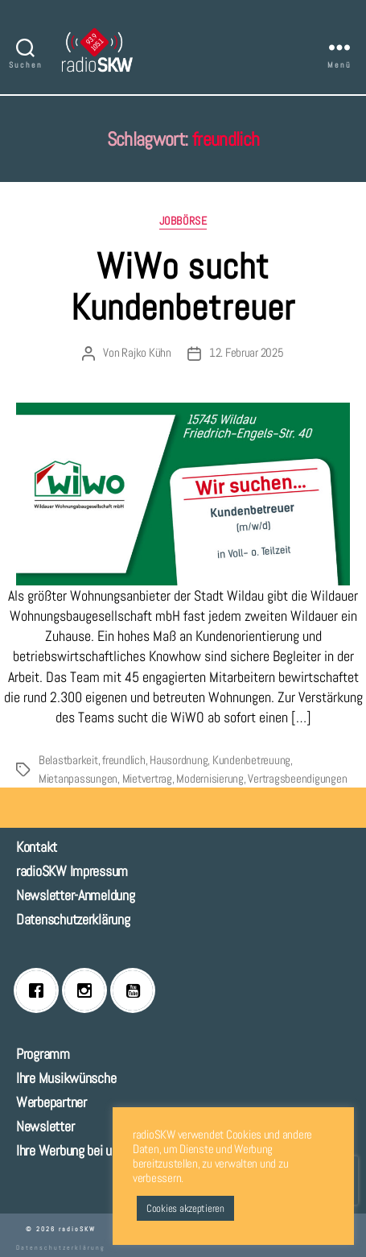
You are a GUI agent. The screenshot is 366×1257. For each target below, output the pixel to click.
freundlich (123, 759)
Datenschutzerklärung (73, 919)
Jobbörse (183, 221)
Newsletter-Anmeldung (75, 895)
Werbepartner (51, 1102)
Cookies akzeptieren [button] (185, 1208)
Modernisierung (209, 778)
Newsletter (45, 1126)
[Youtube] (137, 990)
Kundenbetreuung (251, 759)
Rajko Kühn (146, 352)
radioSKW (77, 1229)
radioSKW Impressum (72, 871)
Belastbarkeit (68, 759)
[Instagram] (88, 990)
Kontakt (36, 846)
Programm (43, 1053)
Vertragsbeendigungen (297, 778)
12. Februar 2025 (246, 352)
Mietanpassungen (78, 778)
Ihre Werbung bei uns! (71, 1150)
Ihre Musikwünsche (66, 1078)
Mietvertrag (147, 778)
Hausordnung (179, 759)
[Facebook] (40, 990)
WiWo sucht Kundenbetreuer (183, 286)
